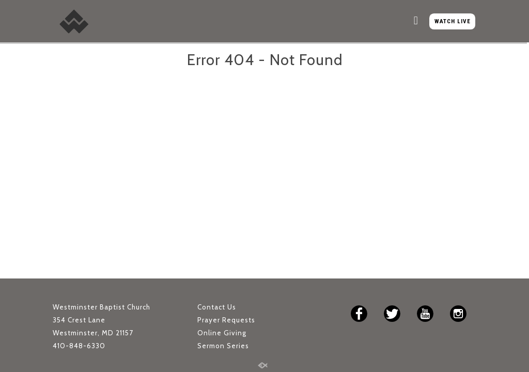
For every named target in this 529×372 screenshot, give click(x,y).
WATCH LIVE (452, 21)
